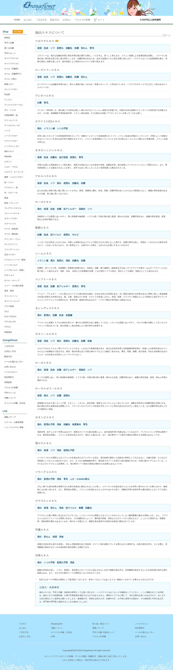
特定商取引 (9, 377)
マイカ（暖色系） (12, 234)
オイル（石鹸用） (12, 69)
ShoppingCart (57, 624)
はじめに (28, 19)
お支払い (67, 19)
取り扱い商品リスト (101, 624)
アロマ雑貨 (9, 306)
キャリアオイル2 (11, 63)
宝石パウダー (10, 254)
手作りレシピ (10, 393)
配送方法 (54, 19)
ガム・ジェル (10, 110)
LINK (53, 636)
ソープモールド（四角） (14, 270)
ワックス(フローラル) (13, 105)
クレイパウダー (11, 89)
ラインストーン (11, 296)
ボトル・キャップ (12, 280)
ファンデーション (12, 249)
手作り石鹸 (9, 43)
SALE (6, 311)
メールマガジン (11, 372)
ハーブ (7, 131)
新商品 (7, 38)
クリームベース (11, 120)
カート (101, 19)
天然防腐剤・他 (11, 115)
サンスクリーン (11, 244)
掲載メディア (10, 417)
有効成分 (8, 156)
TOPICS (7, 327)
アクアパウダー (11, 141)
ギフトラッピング (12, 301)
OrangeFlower (86, 8)
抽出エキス (9, 151)
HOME (17, 19)
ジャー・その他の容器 (13, 286)
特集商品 (8, 332)
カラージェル (10, 223)
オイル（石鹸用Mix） (13, 74)
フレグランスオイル (12, 208)
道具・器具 (9, 291)
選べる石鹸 (9, 48)
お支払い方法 (10, 351)
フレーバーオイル (12, 213)
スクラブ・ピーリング (13, 172)
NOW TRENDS (10, 317)
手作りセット (10, 53)
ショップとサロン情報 (13, 427)
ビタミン (8, 161)
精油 (6, 198)
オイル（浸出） (11, 79)
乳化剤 (7, 94)
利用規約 (8, 382)
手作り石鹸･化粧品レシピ (103, 632)
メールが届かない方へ (13, 362)
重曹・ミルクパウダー (13, 177)
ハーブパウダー (11, 136)
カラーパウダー (11, 218)
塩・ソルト (9, 182)
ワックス (8, 100)
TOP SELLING (10, 322)
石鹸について (10, 398)
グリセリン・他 (11, 187)
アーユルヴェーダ (12, 125)
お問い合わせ (10, 367)
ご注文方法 (41, 19)
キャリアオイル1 (11, 58)
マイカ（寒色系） (12, 229)
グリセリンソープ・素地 (14, 260)
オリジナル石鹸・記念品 (14, 403)
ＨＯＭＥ (23, 624)
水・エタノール (11, 192)
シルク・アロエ (11, 167)
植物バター (9, 84)
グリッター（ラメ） (12, 239)
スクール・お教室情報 (13, 422)
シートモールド (11, 265)
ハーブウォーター (12, 146)
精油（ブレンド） (12, 203)
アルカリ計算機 (82, 19)
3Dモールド (9, 275)
